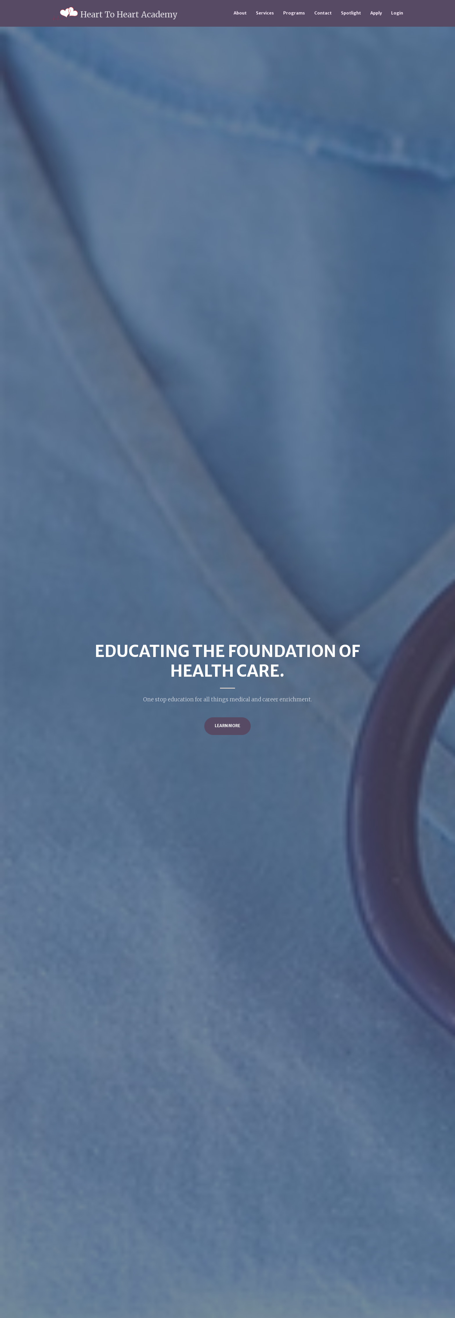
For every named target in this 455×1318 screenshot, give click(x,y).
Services (265, 13)
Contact (323, 13)
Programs (294, 13)
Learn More (227, 725)
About (240, 13)
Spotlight (351, 13)
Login (397, 13)
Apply (376, 13)
